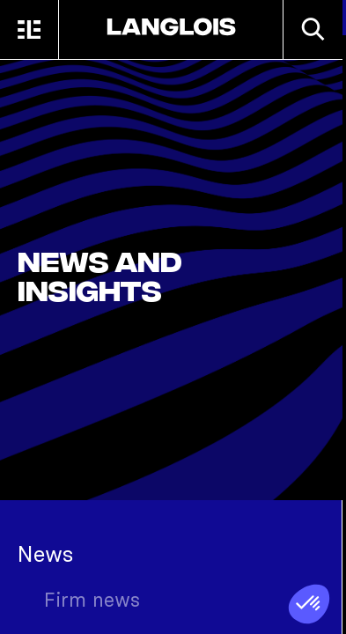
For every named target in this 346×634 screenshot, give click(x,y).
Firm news (92, 599)
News (45, 554)
